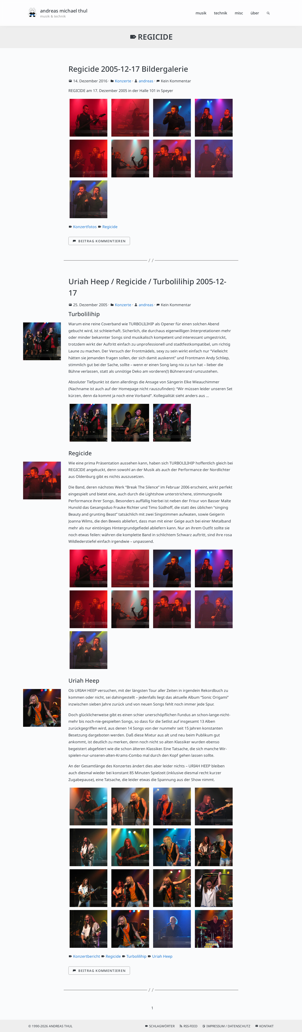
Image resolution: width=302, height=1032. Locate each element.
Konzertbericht (86, 956)
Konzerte (123, 81)
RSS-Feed (190, 1026)
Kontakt (266, 1026)
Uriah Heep (162, 956)
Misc (239, 13)
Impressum (215, 1026)
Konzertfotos (85, 226)
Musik (201, 13)
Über (255, 13)
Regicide (109, 226)
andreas (146, 81)
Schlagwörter (162, 1026)
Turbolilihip (136, 956)
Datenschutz (239, 1026)
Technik (220, 13)
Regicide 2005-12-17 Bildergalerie (128, 69)
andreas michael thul (63, 11)
